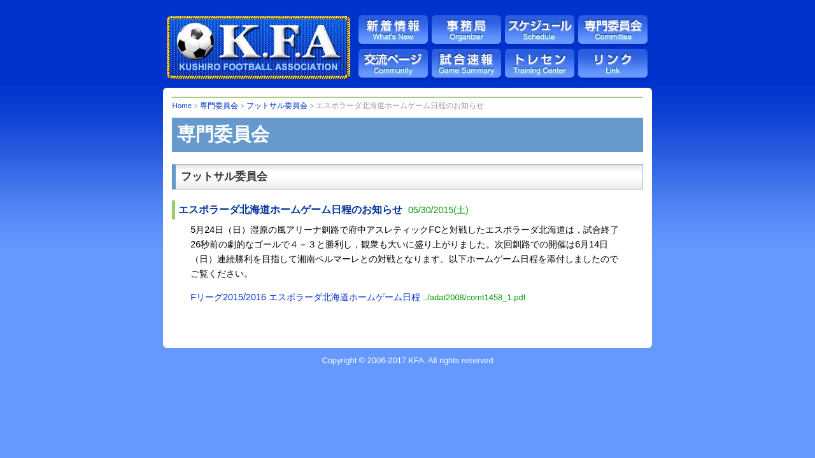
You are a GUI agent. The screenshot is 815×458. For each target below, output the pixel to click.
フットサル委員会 (277, 105)
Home (182, 105)
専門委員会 (219, 105)
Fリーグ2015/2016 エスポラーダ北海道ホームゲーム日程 (357, 297)
